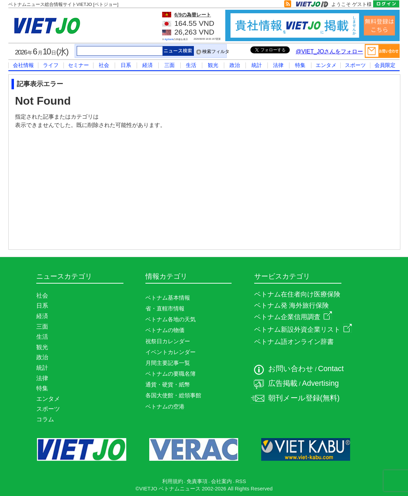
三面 (169, 65)
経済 (147, 65)
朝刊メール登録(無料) (304, 398)
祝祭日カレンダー (167, 341)
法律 (278, 65)
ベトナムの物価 (164, 330)
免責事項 (197, 481)
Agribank (169, 39)
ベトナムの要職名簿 (170, 374)
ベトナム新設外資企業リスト (303, 329)
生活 (191, 65)
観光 (213, 65)
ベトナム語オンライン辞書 (294, 341)
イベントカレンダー (170, 352)
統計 (256, 65)
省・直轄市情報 (164, 308)
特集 (300, 65)
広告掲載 (282, 383)
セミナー (78, 65)
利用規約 (172, 481)
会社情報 (23, 65)
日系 (126, 65)
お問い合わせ (290, 369)
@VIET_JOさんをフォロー (329, 51)
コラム (45, 419)
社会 (104, 65)
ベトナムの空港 (164, 406)
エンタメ (326, 65)
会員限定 (385, 65)
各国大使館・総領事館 (173, 395)
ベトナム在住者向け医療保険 (297, 294)
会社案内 (221, 481)
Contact (331, 369)
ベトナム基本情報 (167, 298)
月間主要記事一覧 (167, 363)
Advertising (320, 383)
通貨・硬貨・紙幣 (167, 385)
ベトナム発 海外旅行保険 (291, 305)
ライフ (51, 65)
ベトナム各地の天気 (170, 319)
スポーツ (355, 65)
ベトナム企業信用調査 (293, 317)
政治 (234, 65)
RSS (240, 481)
